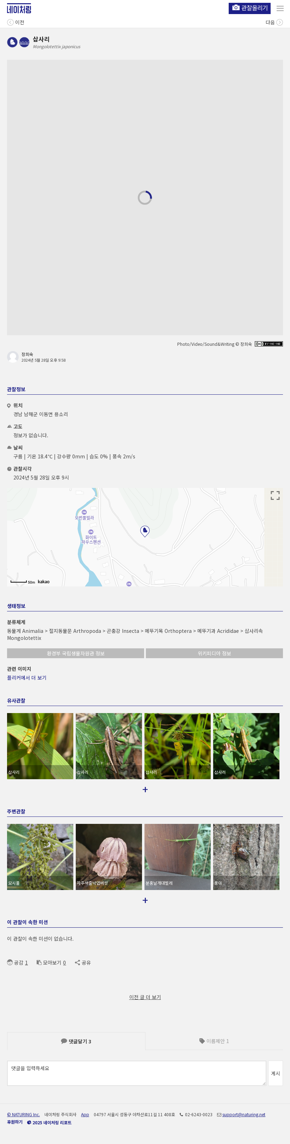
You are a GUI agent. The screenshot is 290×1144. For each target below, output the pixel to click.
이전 (15, 22)
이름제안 (214, 1040)
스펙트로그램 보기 (236, 245)
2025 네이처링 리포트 (49, 1122)
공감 (15, 962)
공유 (83, 962)
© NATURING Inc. (23, 1114)
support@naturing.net (243, 1114)
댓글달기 (76, 1041)
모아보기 (49, 962)
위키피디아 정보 (214, 653)
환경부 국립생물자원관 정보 (76, 653)
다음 (274, 22)
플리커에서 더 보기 (27, 677)
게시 (275, 1073)
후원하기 (15, 1122)
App (85, 1114)
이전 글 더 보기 (145, 996)
